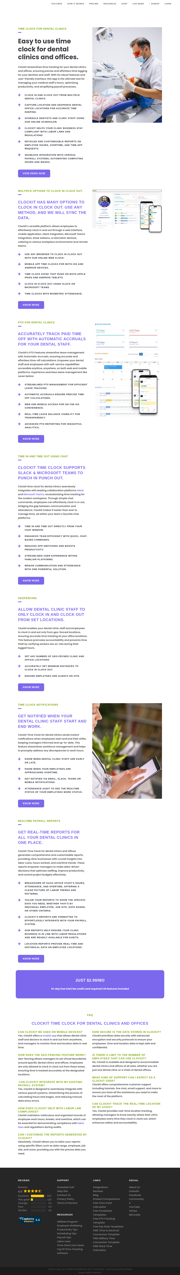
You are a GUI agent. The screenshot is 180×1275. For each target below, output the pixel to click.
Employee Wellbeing (69, 1225)
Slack (80, 490)
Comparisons (111, 1199)
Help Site (62, 1191)
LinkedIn (134, 1191)
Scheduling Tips (67, 1233)
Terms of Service (67, 1203)
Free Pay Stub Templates (108, 1226)
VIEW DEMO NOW (34, 173)
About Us (134, 1187)
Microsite (134, 1215)
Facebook (135, 1195)
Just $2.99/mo (90, 980)
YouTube (134, 1207)
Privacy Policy (65, 1199)
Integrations (100, 1187)
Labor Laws (64, 1241)
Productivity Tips (67, 1229)
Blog (95, 1195)
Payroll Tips (64, 1237)
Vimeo (133, 1211)
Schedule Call (65, 1187)
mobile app (50, 1035)
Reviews (22, 1187)
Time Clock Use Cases (70, 1245)
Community (136, 1199)
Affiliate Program (67, 1221)
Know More (31, 305)
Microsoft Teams (33, 494)
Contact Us (64, 1195)
